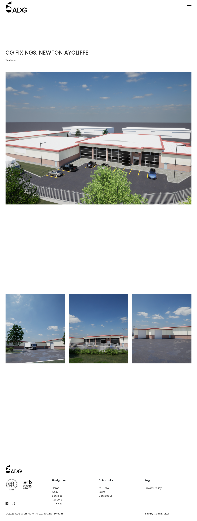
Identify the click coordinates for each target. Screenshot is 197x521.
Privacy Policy (153, 488)
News (101, 492)
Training (57, 503)
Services (57, 495)
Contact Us (105, 495)
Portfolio (103, 488)
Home (55, 488)
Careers (57, 499)
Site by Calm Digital (157, 513)
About (55, 492)
